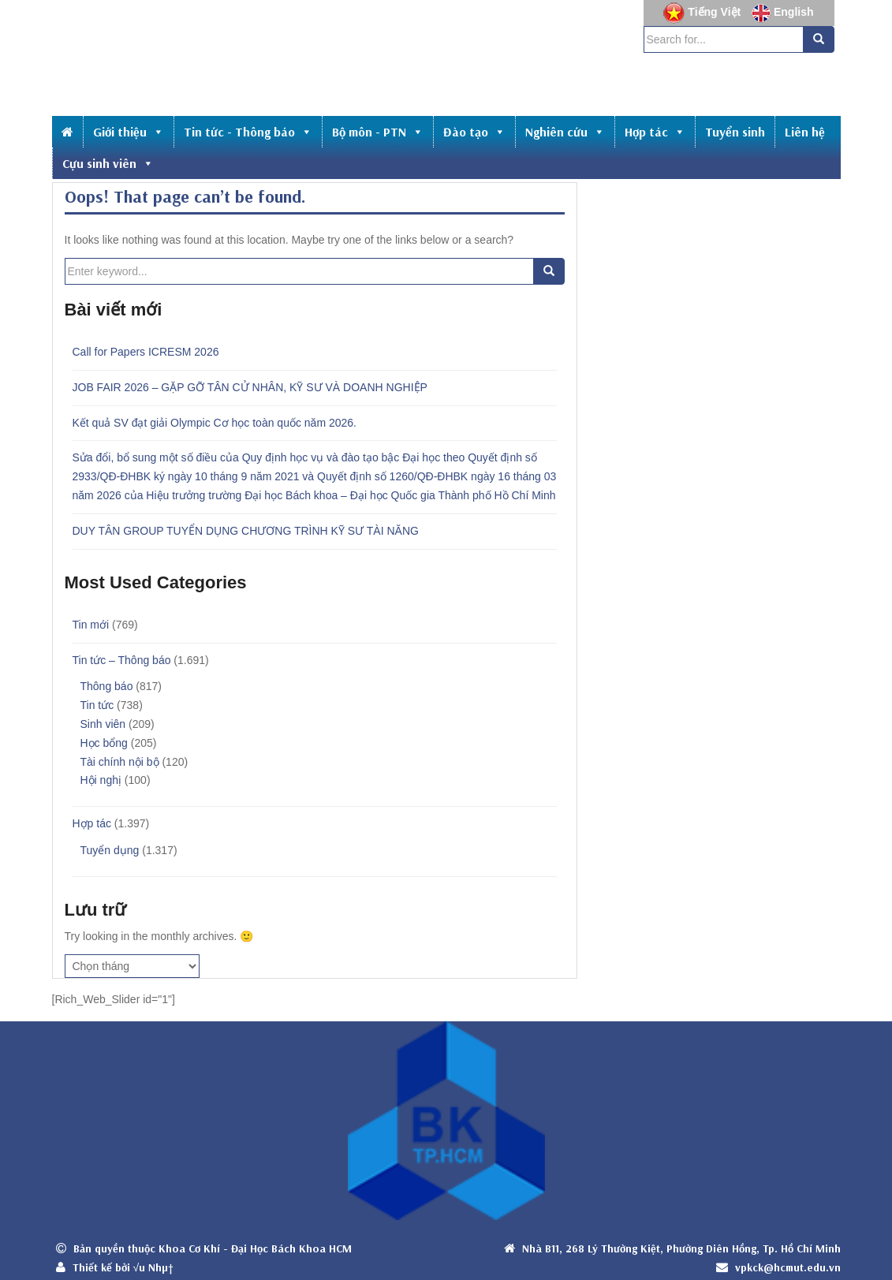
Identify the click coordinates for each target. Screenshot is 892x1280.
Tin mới (91, 624)
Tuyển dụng (110, 850)
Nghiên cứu (565, 132)
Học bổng (104, 743)
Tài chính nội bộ (119, 762)
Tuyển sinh (735, 132)
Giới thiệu (128, 132)
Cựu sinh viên (108, 163)
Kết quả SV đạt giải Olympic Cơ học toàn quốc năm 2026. (215, 422)
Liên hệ (805, 132)
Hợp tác (655, 132)
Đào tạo (474, 132)
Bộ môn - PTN (378, 132)
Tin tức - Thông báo (248, 132)
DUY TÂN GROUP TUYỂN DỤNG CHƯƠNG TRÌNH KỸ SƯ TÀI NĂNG (246, 530)
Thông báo (106, 686)
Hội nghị (100, 780)
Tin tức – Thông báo (122, 660)
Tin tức (97, 705)
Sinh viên (103, 724)
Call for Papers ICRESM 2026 (146, 351)
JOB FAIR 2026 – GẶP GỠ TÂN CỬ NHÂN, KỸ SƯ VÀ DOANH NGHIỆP (250, 387)
